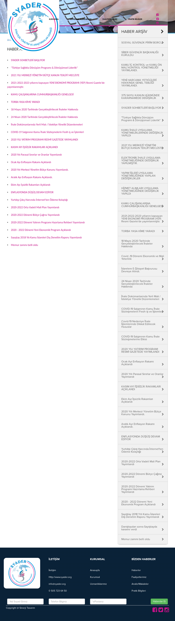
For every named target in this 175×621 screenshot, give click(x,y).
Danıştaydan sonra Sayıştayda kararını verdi (139, 528)
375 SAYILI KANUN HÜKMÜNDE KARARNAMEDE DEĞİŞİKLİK (140, 97)
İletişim (52, 570)
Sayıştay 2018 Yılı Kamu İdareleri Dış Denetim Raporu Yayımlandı (46, 237)
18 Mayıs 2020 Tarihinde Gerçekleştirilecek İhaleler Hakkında (44, 109)
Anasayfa (95, 570)
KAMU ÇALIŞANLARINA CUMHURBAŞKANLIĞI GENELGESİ (42, 94)
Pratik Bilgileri (139, 590)
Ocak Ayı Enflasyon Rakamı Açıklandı (31, 162)
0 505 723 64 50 (58, 590)
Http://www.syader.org (60, 577)
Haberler (136, 570)
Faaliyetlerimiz (139, 577)
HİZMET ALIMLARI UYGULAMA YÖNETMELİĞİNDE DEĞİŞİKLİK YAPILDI (140, 191)
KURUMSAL (54, 19)
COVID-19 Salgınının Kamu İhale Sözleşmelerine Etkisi (140, 338)
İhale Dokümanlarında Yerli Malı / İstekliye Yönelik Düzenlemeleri (47, 124)
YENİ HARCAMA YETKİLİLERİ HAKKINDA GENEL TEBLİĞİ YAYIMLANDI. (139, 82)
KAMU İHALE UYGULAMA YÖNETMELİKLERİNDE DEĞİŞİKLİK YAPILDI (142, 132)
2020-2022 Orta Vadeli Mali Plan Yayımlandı (35, 207)
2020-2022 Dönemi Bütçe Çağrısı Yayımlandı (35, 214)
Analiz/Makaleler (140, 583)
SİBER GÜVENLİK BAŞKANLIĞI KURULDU (140, 54)
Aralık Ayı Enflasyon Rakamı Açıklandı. (32, 177)
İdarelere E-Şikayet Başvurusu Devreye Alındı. (139, 270)
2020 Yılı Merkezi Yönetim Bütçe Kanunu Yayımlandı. (40, 169)
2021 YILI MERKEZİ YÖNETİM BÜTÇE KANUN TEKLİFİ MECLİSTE (45, 75)
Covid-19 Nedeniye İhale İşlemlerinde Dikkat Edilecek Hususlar (138, 324)
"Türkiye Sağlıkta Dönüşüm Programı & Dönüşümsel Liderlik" (44, 67)
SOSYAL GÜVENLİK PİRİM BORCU (141, 42)
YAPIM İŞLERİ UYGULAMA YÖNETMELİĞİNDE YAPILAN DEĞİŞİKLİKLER (138, 175)
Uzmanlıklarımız (98, 583)
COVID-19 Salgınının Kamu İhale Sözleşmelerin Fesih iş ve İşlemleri (47, 132)
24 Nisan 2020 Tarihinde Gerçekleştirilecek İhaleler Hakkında (44, 117)
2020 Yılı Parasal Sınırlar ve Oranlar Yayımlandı (36, 154)
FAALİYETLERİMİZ (110, 19)
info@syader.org (57, 583)
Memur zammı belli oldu (24, 245)
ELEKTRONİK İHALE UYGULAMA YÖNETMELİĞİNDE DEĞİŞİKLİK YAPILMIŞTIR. (140, 160)
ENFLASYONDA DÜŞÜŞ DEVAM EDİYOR (32, 192)
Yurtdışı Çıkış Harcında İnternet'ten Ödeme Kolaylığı (39, 199)
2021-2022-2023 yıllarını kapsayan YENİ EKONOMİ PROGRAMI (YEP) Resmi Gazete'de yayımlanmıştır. (142, 218)
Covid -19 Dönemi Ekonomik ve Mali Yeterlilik (142, 257)
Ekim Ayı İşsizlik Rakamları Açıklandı (30, 184)
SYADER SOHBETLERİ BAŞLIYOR (28, 60)
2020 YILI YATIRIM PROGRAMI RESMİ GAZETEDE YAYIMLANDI (44, 139)
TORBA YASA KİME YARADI (25, 102)
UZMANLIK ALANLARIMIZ (80, 19)
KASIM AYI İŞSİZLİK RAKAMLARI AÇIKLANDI (34, 147)
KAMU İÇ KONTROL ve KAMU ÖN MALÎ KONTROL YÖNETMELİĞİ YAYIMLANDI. (141, 67)
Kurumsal (95, 577)
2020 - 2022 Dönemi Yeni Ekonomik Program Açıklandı (41, 230)
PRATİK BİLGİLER (135, 19)
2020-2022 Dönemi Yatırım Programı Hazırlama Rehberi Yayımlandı (48, 222)
